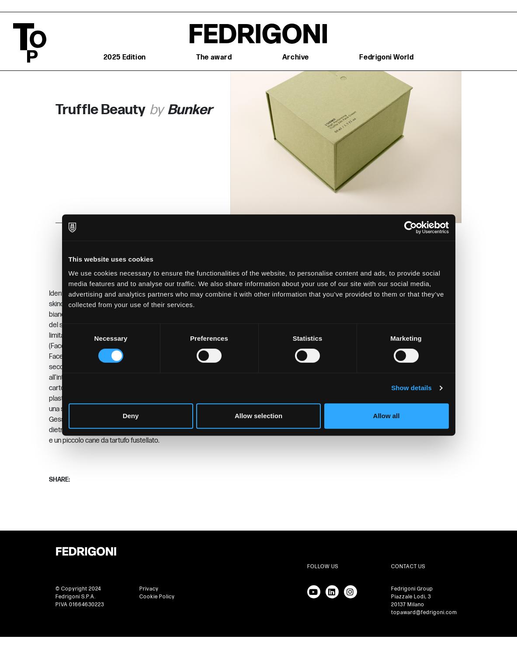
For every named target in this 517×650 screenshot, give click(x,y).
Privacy (149, 589)
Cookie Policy (157, 597)
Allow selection (258, 415)
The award (214, 57)
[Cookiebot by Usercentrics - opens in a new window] (410, 227)
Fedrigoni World (386, 57)
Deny (131, 415)
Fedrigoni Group (412, 589)
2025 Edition (125, 57)
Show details (411, 387)
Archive (295, 57)
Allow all (386, 415)
